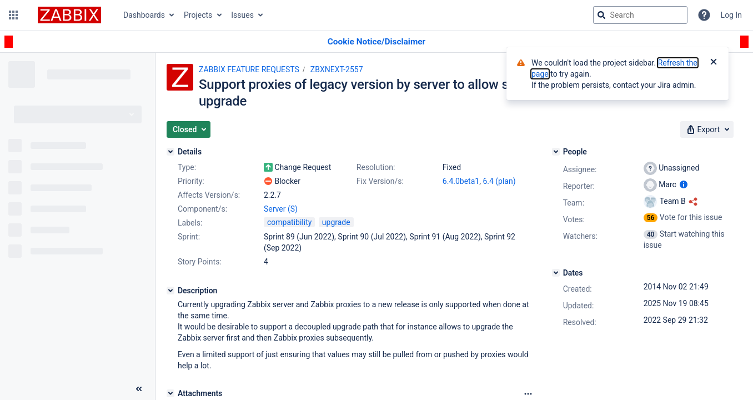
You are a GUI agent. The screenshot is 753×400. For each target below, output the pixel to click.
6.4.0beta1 (461, 181)
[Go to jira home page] (69, 15)
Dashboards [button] (144, 15)
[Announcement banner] (376, 42)
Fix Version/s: (380, 181)
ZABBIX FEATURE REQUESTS (249, 69)
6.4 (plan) (499, 181)
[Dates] (556, 273)
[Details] (170, 152)
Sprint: (189, 236)
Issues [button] (242, 15)
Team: (573, 202)
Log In (731, 15)
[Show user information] (683, 184)
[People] (556, 152)
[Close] (713, 62)
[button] (13, 15)
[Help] (704, 15)
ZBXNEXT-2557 (336, 69)
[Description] (170, 290)
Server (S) (281, 208)
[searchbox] (640, 15)
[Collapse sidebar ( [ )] (138, 389)
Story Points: (200, 261)
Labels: (190, 222)
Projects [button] (198, 15)
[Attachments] (170, 393)
